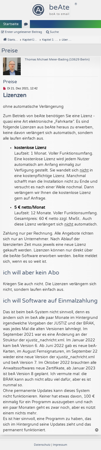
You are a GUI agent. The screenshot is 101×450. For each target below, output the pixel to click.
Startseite (11, 24)
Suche (54, 32)
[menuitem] (42, 445)
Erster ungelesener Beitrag (23, 32)
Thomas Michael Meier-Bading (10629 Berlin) (57, 59)
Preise (9, 50)
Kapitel (27, 25)
